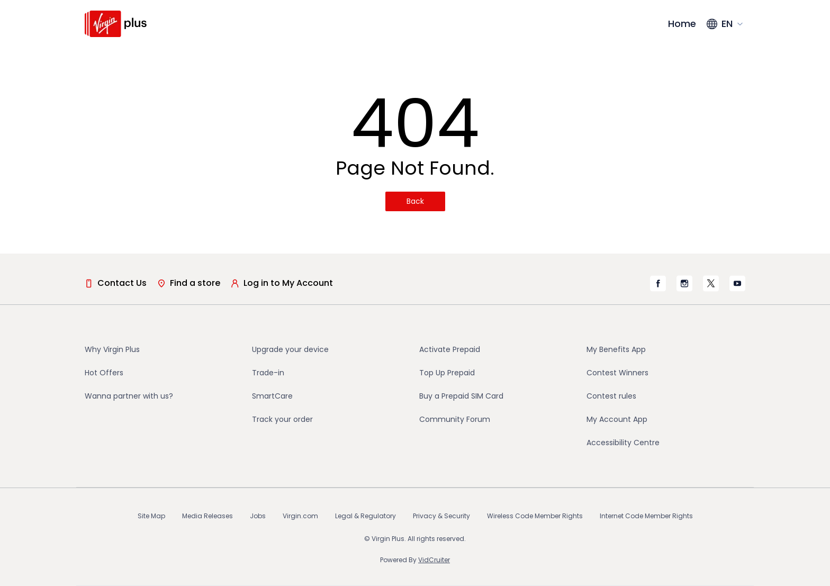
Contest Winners (617, 372)
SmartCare (272, 396)
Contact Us (116, 283)
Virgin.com (300, 515)
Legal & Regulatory (365, 515)
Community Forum (454, 419)
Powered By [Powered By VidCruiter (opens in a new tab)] (415, 559)
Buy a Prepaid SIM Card (461, 396)
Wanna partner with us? (129, 396)
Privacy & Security (441, 515)
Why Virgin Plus (112, 349)
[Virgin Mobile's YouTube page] (737, 283)
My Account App (617, 419)
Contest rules (611, 396)
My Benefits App (616, 349)
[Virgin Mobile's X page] (711, 283)
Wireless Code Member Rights (535, 515)
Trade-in (268, 372)
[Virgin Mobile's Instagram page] (684, 283)
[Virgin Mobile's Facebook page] (658, 283)
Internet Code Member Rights (646, 515)
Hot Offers (104, 372)
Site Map (151, 515)
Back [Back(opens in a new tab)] (415, 201)
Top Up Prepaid (447, 372)
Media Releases (207, 515)
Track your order (282, 419)
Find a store (188, 283)
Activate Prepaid (449, 349)
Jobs (258, 515)
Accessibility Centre (623, 442)
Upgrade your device (290, 349)
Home (682, 23)
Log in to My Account (282, 283)
